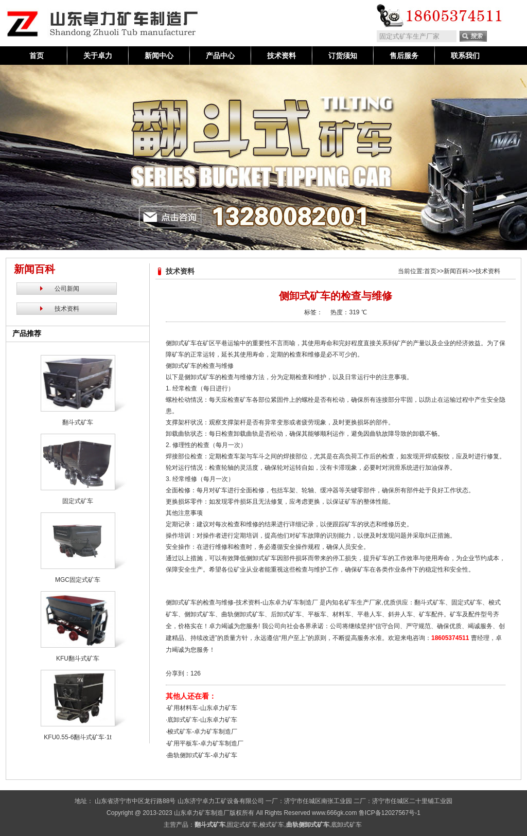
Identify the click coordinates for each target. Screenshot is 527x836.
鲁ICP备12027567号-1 (389, 812)
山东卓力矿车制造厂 (202, 812)
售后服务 (404, 55)
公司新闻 (67, 288)
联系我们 (465, 55)
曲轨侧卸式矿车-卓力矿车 (202, 755)
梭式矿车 (271, 824)
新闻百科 (456, 271)
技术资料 (281, 55)
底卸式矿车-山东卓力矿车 (202, 719)
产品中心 (220, 55)
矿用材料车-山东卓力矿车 (202, 708)
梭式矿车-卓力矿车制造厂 (202, 731)
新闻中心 (159, 55)
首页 (36, 55)
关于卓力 (97, 55)
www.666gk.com (334, 812)
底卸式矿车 (346, 824)
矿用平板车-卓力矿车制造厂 (205, 743)
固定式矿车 (242, 824)
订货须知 (342, 55)
